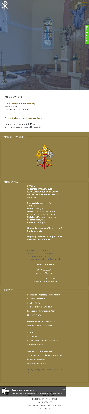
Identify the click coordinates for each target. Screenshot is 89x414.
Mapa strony (44, 402)
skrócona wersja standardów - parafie (44, 259)
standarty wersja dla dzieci (39, 256)
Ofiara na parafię (87, 34)
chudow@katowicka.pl (42, 326)
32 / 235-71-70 (48, 322)
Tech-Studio (44, 409)
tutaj (60, 393)
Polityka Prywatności (44, 399)
